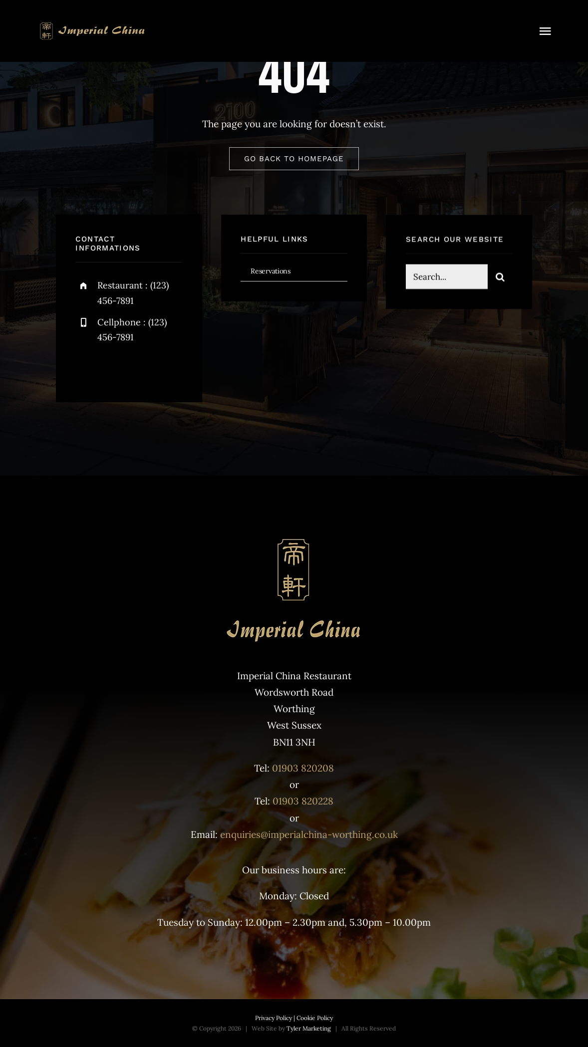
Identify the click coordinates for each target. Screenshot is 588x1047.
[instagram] (141, 368)
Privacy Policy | (275, 1018)
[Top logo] (92, 24)
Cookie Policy (314, 1018)
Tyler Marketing (309, 1028)
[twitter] (114, 368)
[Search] (500, 277)
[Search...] (446, 277)
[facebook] (86, 368)
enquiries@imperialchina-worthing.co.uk (309, 834)
